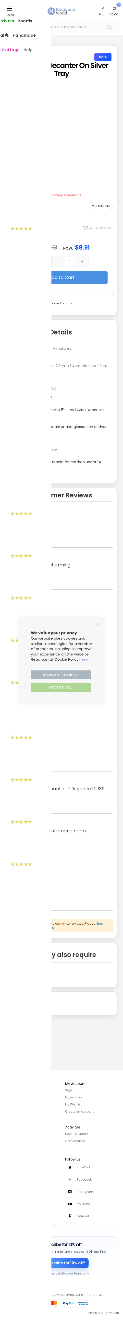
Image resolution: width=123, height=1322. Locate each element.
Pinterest (83, 1216)
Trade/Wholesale (17, 1111)
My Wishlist (73, 1104)
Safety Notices (14, 1207)
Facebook (84, 1179)
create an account (39, 927)
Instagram (85, 1191)
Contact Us (12, 1185)
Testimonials (13, 1214)
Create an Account (79, 1111)
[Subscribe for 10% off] (61, 1263)
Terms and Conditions (20, 1140)
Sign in (101, 923)
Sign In (70, 1090)
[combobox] (61, 27)
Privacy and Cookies (19, 1133)
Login (102, 14)
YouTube (83, 1204)
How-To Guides (76, 1133)
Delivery (9, 1171)
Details (60, 332)
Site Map (10, 1104)
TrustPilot (83, 1166)
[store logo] (61, 8)
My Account (74, 1097)
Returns (9, 1178)
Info (69, 303)
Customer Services (18, 1164)
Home (8, 1090)
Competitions (75, 1140)
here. (83, 659)
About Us (10, 1097)
